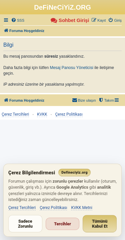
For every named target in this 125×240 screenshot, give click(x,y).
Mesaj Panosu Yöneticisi (71, 67)
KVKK (42, 114)
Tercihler (62, 223)
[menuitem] (17, 20)
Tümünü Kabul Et (100, 224)
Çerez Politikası (69, 114)
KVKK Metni (81, 207)
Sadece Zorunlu (25, 224)
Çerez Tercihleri (15, 114)
